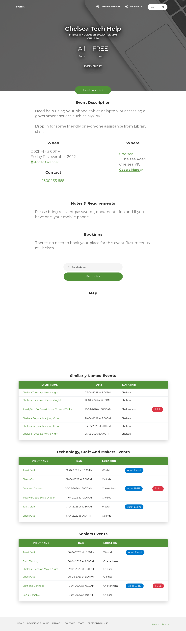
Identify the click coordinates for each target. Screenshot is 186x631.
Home (20, 623)
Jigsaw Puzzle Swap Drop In (39, 497)
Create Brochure (97, 623)
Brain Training (30, 561)
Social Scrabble (31, 594)
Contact (70, 623)
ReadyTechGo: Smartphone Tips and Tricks (47, 409)
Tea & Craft (29, 470)
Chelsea (126, 154)
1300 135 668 (53, 181)
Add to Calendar (44, 162)
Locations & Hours (38, 623)
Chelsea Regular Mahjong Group (41, 418)
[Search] (155, 7)
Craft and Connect (33, 488)
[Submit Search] (164, 7)
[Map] (93, 331)
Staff (81, 623)
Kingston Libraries (160, 624)
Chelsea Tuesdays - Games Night (42, 400)
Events (20, 6)
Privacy (56, 623)
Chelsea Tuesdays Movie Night (40, 392)
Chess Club (29, 479)
